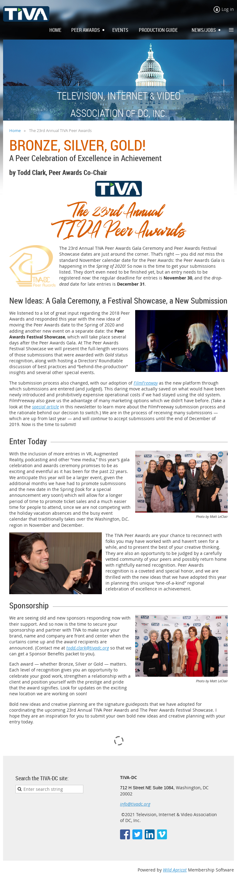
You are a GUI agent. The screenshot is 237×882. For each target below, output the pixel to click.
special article (45, 407)
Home (15, 130)
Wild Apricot (175, 870)
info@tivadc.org (135, 804)
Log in (228, 9)
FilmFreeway (146, 383)
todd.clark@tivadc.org (87, 648)
